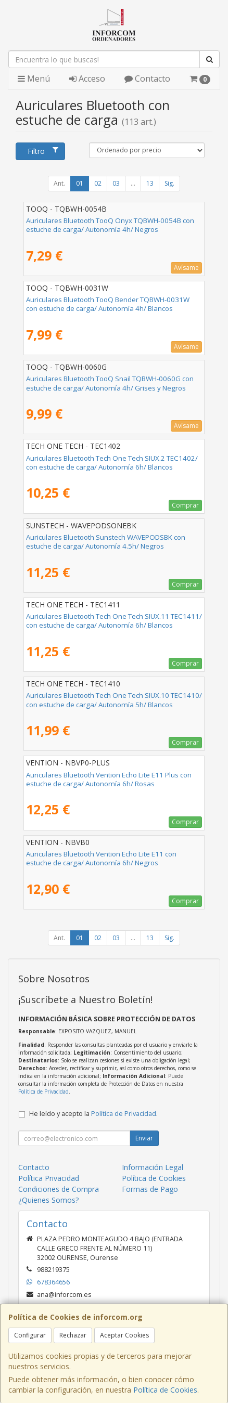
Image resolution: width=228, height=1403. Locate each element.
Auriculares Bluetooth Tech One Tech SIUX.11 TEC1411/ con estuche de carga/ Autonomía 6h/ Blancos (114, 621)
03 (116, 183)
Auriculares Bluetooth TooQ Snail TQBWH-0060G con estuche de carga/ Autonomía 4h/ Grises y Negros (110, 383)
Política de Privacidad (43, 1091)
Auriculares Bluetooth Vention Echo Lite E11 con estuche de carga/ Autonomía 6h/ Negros (101, 858)
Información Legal (152, 1167)
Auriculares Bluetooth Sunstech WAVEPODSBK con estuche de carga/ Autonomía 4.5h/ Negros (105, 541)
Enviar (144, 1138)
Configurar (30, 1335)
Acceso (87, 78)
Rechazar (72, 1335)
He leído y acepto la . (93, 1113)
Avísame (186, 267)
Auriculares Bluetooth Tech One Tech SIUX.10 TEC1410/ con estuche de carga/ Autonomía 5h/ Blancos (114, 700)
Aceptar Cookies (124, 1335)
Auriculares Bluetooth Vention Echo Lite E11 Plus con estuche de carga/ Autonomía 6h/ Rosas (109, 779)
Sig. (169, 183)
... (133, 183)
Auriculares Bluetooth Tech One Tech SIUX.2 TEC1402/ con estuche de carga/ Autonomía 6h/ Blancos (112, 462)
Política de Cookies (165, 1390)
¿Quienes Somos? (48, 1200)
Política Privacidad (48, 1178)
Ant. (59, 183)
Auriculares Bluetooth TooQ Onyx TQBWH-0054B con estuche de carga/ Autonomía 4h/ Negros (110, 225)
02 (98, 183)
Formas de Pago (150, 1189)
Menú (34, 78)
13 (150, 183)
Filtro (43, 151)
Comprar (185, 505)
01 (79, 183)
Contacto (147, 78)
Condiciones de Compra (58, 1189)
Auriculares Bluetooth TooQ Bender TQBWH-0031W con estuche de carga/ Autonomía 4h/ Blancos (107, 304)
